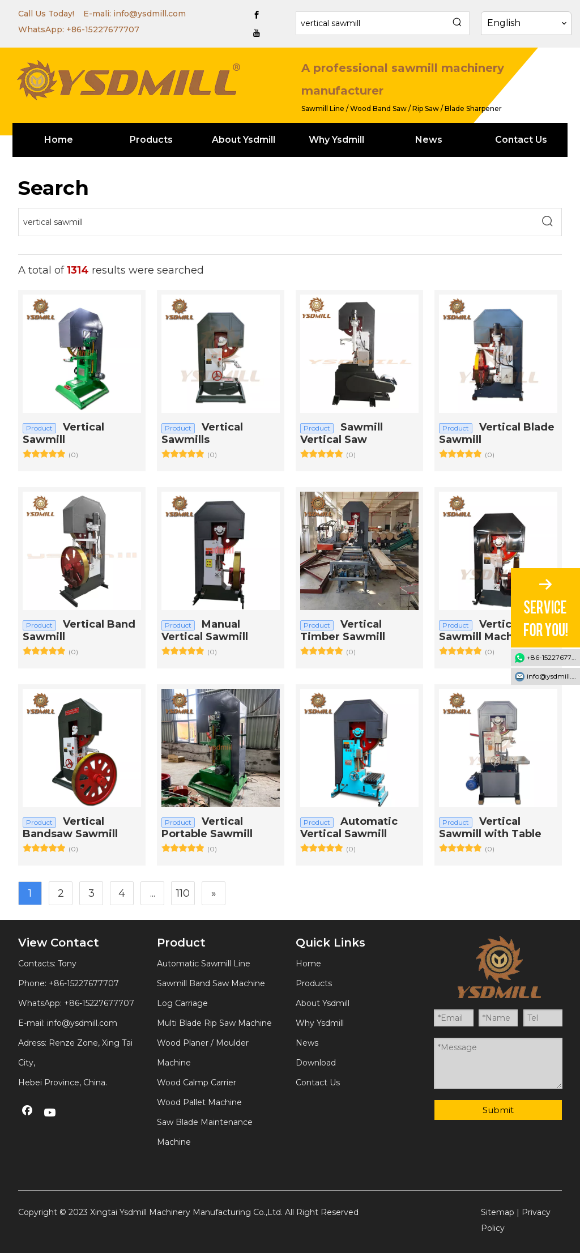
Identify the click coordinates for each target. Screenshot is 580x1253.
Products (314, 983)
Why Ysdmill (320, 1023)
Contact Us (318, 1082)
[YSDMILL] (128, 78)
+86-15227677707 (102, 29)
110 (183, 893)
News (307, 1043)
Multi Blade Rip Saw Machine (214, 1023)
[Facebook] (256, 15)
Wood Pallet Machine (199, 1102)
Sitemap (497, 1212)
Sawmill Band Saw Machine (211, 983)
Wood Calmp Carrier (196, 1082)
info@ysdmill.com (149, 13)
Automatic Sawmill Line (203, 963)
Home (308, 963)
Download (316, 1063)
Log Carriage (182, 1003)
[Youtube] (256, 33)
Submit (498, 1110)
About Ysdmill (322, 1003)
